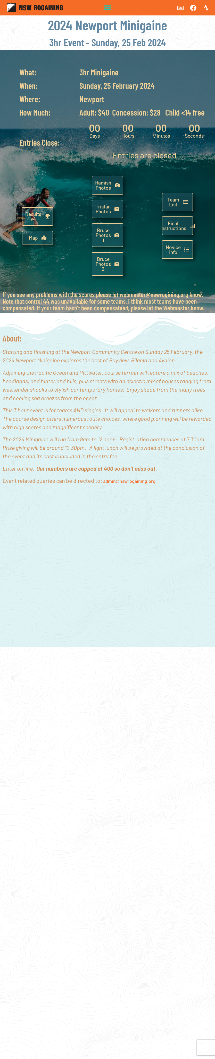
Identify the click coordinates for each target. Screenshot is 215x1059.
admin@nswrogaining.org (129, 481)
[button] (107, 8)
